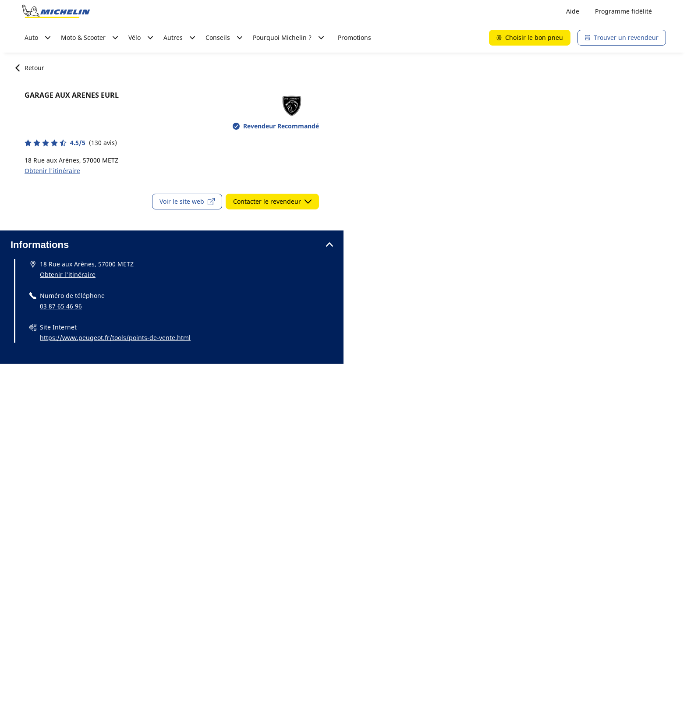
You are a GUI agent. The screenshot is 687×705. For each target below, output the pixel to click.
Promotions (354, 37)
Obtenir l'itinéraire (52, 171)
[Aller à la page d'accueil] (56, 11)
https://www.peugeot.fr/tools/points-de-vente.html (115, 337)
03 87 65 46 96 (61, 306)
